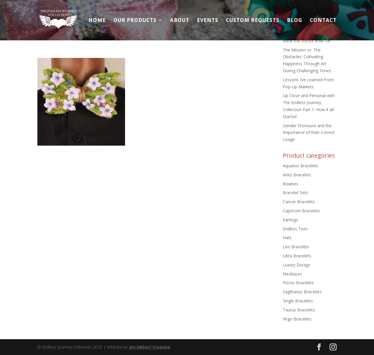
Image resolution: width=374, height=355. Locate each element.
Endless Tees (295, 229)
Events (207, 20)
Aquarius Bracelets (300, 165)
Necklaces (292, 274)
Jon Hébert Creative (149, 347)
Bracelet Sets (295, 192)
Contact (323, 20)
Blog (294, 20)
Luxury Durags (296, 265)
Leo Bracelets (296, 246)
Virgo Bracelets (297, 319)
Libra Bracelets (297, 256)
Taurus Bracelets (299, 310)
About (179, 20)
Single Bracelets (298, 301)
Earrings (290, 220)
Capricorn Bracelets (301, 210)
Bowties (290, 184)
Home (97, 20)
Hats (287, 237)
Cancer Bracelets (299, 201)
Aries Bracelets (297, 175)
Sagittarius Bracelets (302, 291)
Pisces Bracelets (298, 282)
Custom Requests (252, 20)
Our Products (135, 20)
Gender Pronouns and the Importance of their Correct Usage (309, 132)
